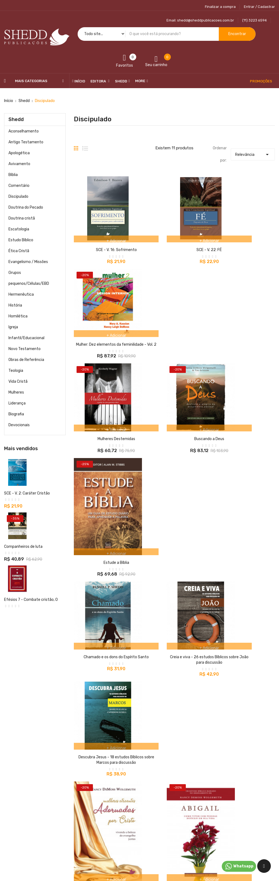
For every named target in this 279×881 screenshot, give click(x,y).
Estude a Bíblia (244, 366)
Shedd (16, 119)
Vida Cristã (18, 381)
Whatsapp (239, 866)
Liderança (17, 403)
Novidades (106, 798)
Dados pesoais (202, 788)
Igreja (13, 327)
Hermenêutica (21, 294)
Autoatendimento (160, 807)
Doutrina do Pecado (25, 207)
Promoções (107, 788)
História (15, 305)
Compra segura (157, 826)
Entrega (151, 788)
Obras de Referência (26, 359)
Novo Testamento (24, 349)
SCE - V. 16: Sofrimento (104, 243)
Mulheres (16, 392)
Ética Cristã (18, 251)
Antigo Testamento (25, 142)
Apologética (19, 153)
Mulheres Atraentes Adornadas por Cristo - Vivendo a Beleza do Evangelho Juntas (104, 592)
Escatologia (18, 229)
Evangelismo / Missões (28, 261)
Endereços (199, 817)
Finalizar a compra (220, 7)
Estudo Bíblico (20, 240)
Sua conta (201, 777)
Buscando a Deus (19, 610)
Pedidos (197, 798)
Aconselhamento (23, 131)
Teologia (15, 370)
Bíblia (13, 174)
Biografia (16, 414)
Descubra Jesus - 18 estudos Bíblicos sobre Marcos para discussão (244, 462)
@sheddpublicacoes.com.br (35, 814)
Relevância (253, 153)
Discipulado (18, 196)
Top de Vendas (109, 807)
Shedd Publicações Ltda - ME (65, 856)
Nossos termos (157, 798)
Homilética (18, 316)
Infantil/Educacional (26, 338)
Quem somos (155, 817)
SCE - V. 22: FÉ (174, 243)
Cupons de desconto (208, 826)
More (140, 81)
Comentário (18, 185)
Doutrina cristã (21, 218)
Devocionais (19, 425)
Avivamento (19, 164)
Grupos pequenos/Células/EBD (28, 278)
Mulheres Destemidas (104, 339)
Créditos (197, 807)
